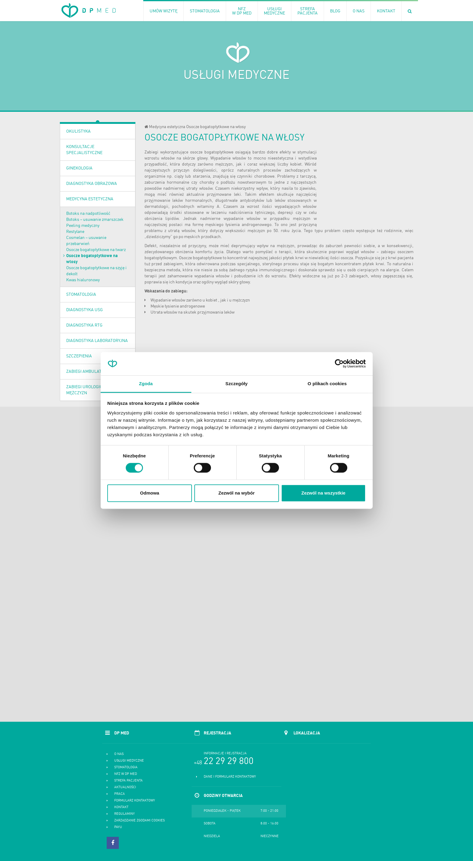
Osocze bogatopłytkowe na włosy (92, 259)
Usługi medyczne (129, 761)
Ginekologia (79, 168)
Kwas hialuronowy (83, 280)
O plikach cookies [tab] (327, 383)
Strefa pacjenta (128, 780)
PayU (118, 827)
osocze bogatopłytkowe (211, 152)
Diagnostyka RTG (84, 325)
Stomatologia (81, 294)
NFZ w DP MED (125, 774)
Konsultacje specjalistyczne (84, 150)
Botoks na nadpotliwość (88, 213)
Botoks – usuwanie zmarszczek (95, 220)
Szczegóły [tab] (236, 383)
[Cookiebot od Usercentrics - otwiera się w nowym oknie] (339, 363)
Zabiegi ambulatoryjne (91, 371)
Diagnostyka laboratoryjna (97, 341)
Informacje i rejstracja (225, 753)
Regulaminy (124, 814)
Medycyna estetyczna (89, 199)
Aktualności (125, 787)
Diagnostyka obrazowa (91, 184)
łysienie (172, 306)
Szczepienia (79, 356)
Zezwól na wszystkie (323, 492)
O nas (119, 754)
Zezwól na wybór (236, 492)
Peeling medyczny (82, 226)
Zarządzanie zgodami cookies (139, 820)
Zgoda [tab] (146, 383)
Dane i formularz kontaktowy (230, 777)
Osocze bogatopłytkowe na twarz (96, 250)
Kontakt (121, 807)
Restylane (75, 232)
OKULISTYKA (78, 131)
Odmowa (149, 492)
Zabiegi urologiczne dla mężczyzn (92, 390)
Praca (119, 794)
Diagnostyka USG (84, 310)
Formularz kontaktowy (134, 800)
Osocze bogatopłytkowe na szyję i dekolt (96, 271)
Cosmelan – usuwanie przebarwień (86, 241)
